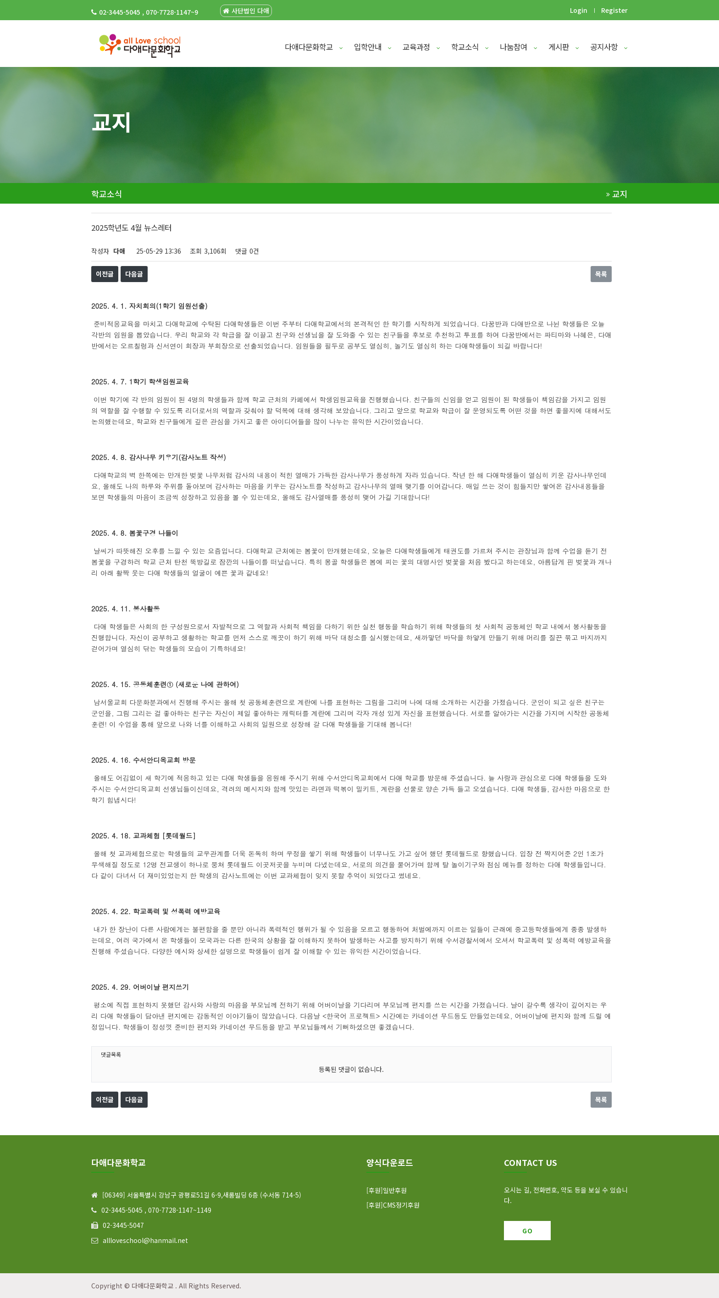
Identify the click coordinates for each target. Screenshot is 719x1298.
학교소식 (470, 46)
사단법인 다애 (246, 10)
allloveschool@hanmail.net (145, 1240)
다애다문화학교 (314, 46)
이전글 (105, 273)
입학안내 (373, 46)
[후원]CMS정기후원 (393, 1204)
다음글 (134, 273)
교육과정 (421, 46)
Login (578, 10)
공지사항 (609, 46)
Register (614, 10)
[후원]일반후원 (386, 1190)
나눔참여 (518, 46)
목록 (601, 273)
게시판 (563, 46)
